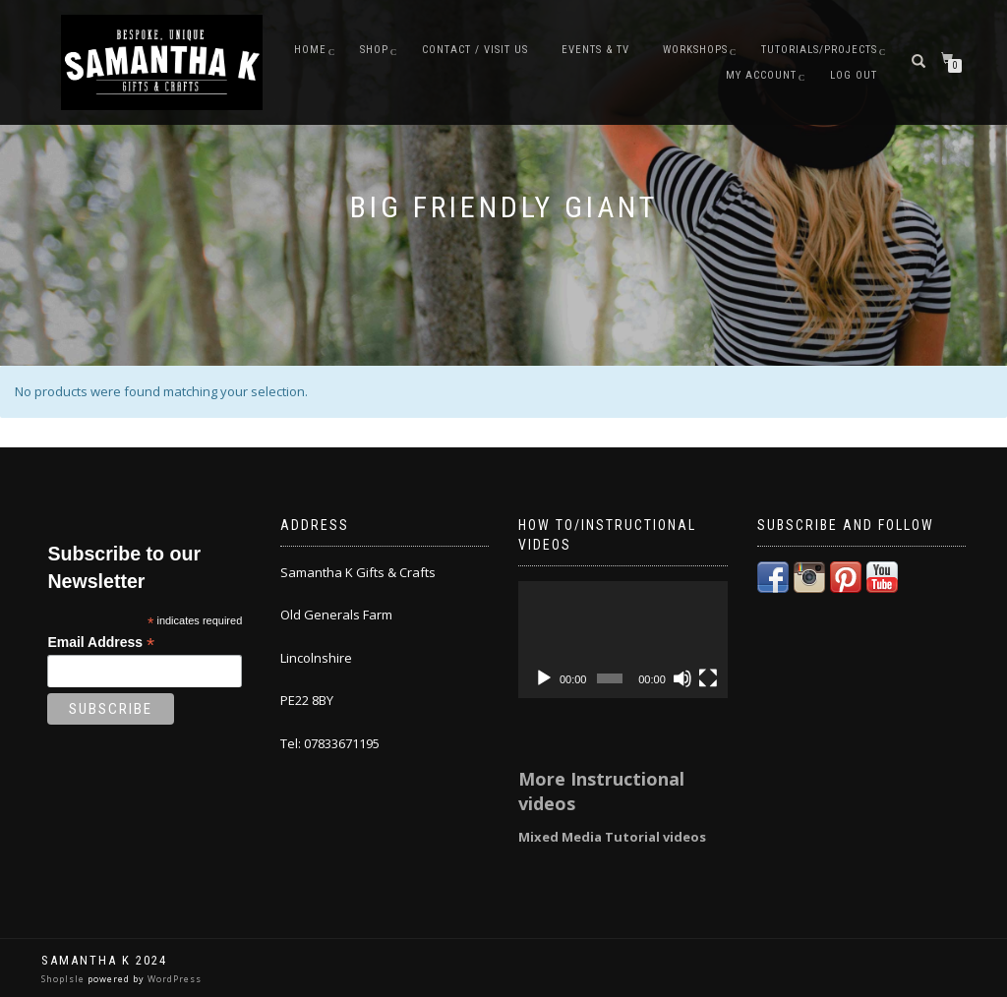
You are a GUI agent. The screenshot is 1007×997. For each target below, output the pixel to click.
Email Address (100, 642)
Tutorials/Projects (819, 49)
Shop (374, 49)
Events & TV (595, 49)
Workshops (695, 49)
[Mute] (682, 678)
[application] (623, 640)
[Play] (544, 678)
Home (310, 49)
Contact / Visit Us (475, 49)
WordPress (173, 978)
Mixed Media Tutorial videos (612, 837)
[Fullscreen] (708, 678)
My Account (761, 75)
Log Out (853, 75)
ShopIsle (64, 978)
